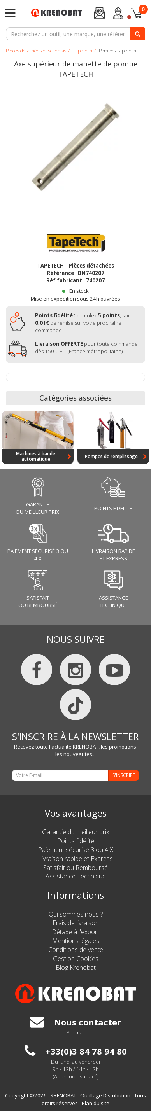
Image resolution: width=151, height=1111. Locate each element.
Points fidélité (75, 840)
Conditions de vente (75, 949)
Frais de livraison (76, 923)
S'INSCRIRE (123, 775)
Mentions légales (75, 940)
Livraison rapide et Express (75, 858)
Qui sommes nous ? (76, 914)
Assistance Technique (76, 876)
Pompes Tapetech (117, 50)
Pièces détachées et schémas (36, 50)
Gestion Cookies (75, 958)
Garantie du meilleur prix (75, 832)
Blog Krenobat (76, 967)
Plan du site (95, 1103)
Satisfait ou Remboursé (75, 867)
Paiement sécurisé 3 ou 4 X (75, 849)
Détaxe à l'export (75, 931)
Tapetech (82, 50)
